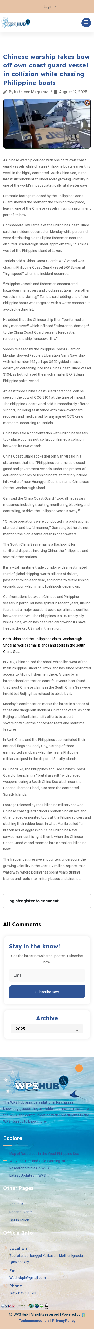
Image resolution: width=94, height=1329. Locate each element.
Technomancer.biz (34, 1321)
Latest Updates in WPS (27, 1175)
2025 (49, 1028)
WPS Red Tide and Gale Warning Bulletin (41, 1161)
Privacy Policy (63, 1321)
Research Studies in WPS (29, 1168)
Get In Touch (19, 1220)
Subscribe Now (47, 992)
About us (16, 1204)
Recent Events (21, 1212)
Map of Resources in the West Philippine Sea (44, 1154)
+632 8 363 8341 (22, 1293)
